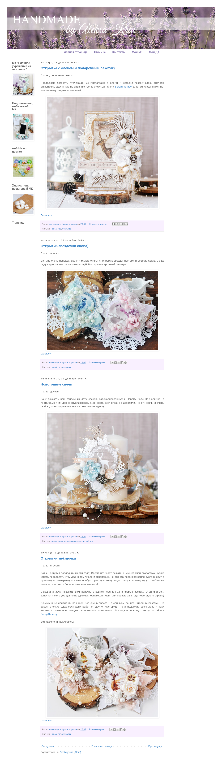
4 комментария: (97, 729)
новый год (56, 229)
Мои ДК (154, 52)
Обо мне (100, 52)
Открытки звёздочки (58, 558)
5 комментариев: (97, 362)
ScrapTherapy (123, 86)
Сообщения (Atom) (70, 752)
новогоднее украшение (69, 541)
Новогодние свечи (56, 384)
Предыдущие (155, 746)
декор (54, 541)
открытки (66, 229)
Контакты (118, 52)
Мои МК (137, 52)
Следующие (48, 746)
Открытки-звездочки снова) (64, 246)
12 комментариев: (98, 224)
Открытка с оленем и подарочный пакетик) (78, 68)
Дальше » (46, 215)
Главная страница (75, 52)
